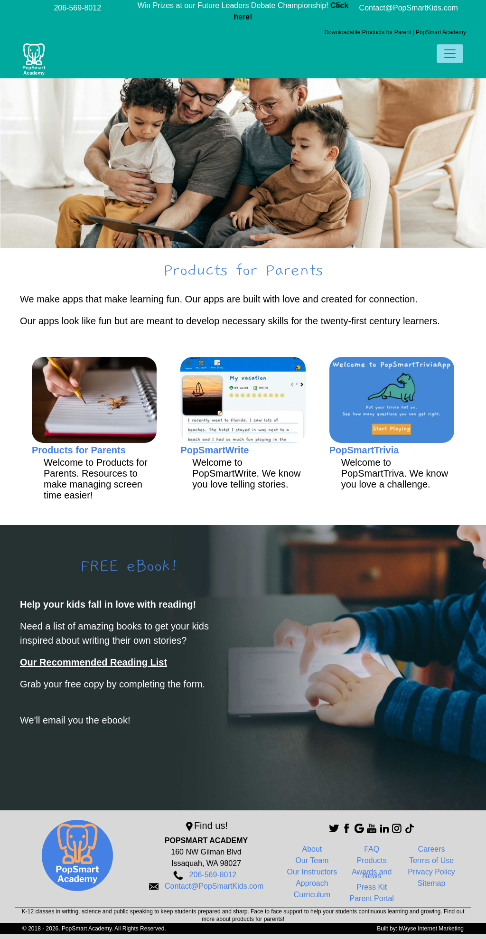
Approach (312, 883)
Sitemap (432, 883)
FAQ (371, 849)
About (312, 849)
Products (372, 860)
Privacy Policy (431, 872)
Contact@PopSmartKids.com (408, 8)
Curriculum (312, 895)
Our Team (311, 860)
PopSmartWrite (214, 450)
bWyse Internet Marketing (431, 928)
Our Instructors (312, 872)
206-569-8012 (77, 8)
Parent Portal (372, 898)
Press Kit (371, 887)
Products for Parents (79, 450)
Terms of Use (431, 860)
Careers (431, 849)
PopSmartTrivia (364, 450)
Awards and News (372, 874)
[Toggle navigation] (450, 53)
